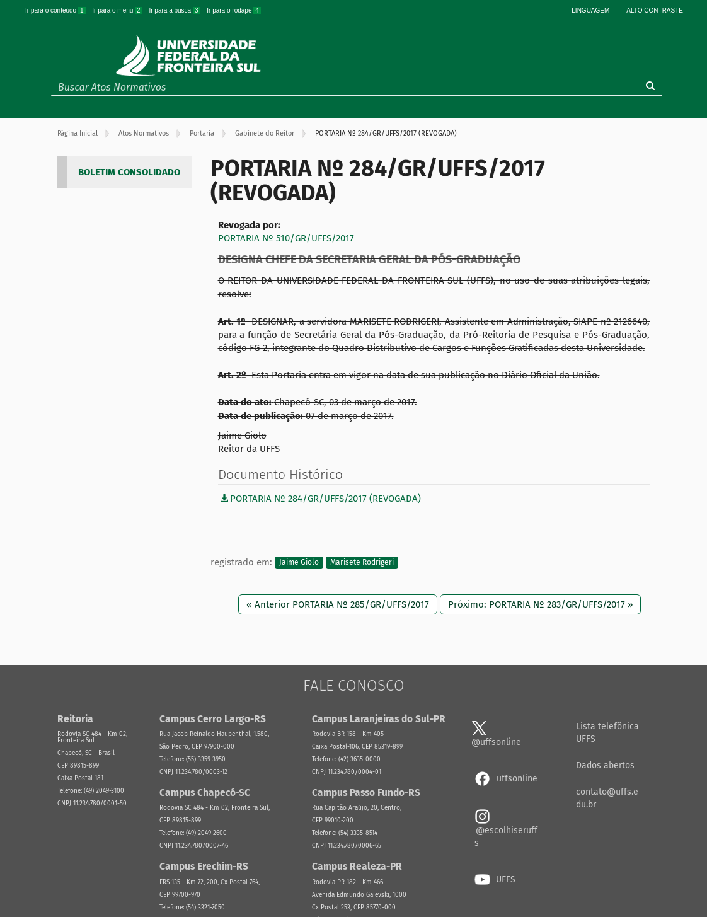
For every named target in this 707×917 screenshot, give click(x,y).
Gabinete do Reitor (264, 133)
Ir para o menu (118, 10)
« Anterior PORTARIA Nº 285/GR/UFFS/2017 (337, 604)
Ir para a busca (175, 10)
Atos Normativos (143, 133)
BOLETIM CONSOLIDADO (129, 172)
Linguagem (590, 10)
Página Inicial (77, 133)
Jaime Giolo (299, 562)
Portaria (202, 133)
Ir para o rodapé (234, 10)
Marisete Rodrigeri (362, 562)
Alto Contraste (654, 10)
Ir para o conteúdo (56, 10)
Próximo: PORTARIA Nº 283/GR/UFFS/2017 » (540, 604)
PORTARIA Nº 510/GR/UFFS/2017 (286, 238)
